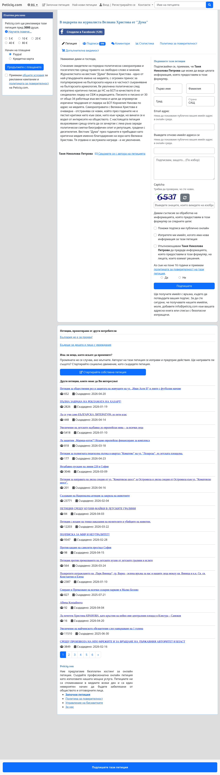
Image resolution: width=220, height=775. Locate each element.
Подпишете (184, 334)
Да (166, 326)
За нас (69, 755)
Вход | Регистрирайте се (117, 5)
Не (184, 326)
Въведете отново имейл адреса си (177, 183)
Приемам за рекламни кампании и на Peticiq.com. (29, 184)
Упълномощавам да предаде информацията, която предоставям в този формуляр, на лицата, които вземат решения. (185, 300)
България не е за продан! (76, 385)
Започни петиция (55, 5)
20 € (38, 141)
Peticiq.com (12, 4)
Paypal (17, 157)
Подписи (94, 92)
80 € (25, 146)
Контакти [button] (144, 5)
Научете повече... (18, 134)
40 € (11, 146)
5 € (11, 141)
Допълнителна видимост (80, 98)
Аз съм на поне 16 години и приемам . (179, 317)
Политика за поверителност (178, 91)
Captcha (159, 232)
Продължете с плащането (24, 170)
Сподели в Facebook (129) (80, 80)
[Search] (180, 5)
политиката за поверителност (29, 186)
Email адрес (161, 159)
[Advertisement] (137, 39)
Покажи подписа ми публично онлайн (183, 276)
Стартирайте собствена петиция (103, 420)
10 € (25, 141)
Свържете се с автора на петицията (120, 202)
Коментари (120, 91)
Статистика (145, 91)
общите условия (33, 178)
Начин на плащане (17, 153)
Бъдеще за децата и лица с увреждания (85, 393)
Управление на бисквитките (84, 751)
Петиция (69, 91)
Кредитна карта (23, 162)
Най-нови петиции (84, 5)
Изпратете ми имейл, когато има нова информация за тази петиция (183, 285)
